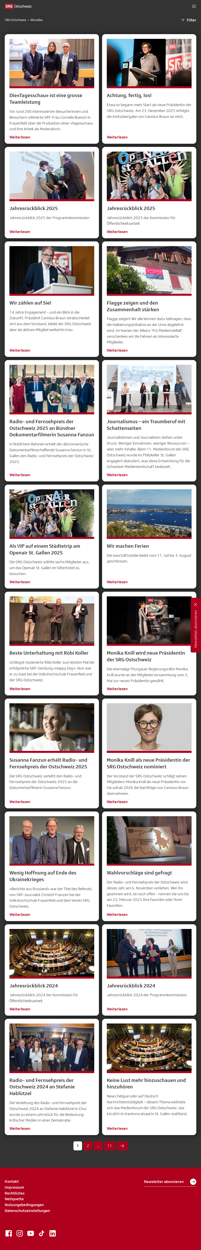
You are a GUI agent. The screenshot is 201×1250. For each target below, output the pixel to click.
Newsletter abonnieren (170, 1182)
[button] (194, 6)
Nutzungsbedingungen (24, 1205)
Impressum (14, 1187)
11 (109, 1146)
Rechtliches (15, 1193)
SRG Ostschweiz (15, 20)
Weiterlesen (19, 137)
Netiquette (14, 1199)
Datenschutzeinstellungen (27, 1210)
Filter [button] (188, 20)
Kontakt (12, 1181)
